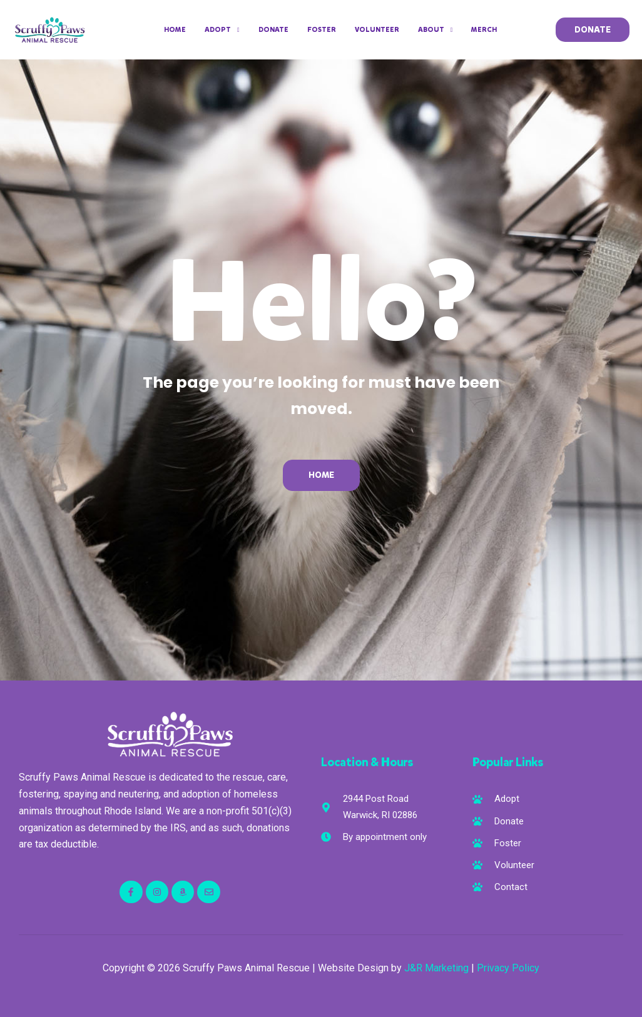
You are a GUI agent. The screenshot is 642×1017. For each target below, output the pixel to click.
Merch (484, 29)
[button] (592, 30)
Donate (273, 29)
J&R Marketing (436, 968)
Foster (321, 29)
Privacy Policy (508, 968)
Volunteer (377, 29)
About (435, 29)
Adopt (222, 29)
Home (175, 29)
